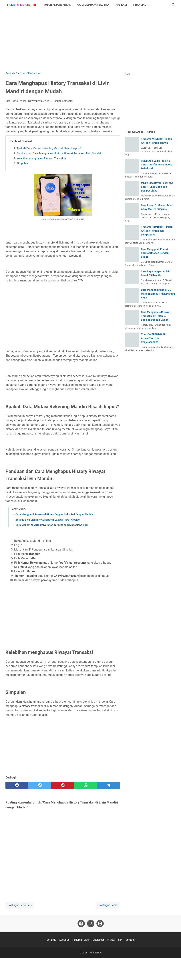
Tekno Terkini (95, 952)
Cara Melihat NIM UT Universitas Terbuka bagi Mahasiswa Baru (51, 525)
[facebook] (16, 785)
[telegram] (108, 785)
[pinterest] (62, 785)
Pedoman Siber (80, 939)
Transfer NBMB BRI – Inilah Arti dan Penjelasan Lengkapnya (157, 230)
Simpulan (22, 163)
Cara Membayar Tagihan (93, 4)
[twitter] (39, 785)
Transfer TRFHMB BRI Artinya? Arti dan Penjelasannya (153, 338)
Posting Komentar (63, 100)
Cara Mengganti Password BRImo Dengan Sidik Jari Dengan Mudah (54, 514)
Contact (130, 939)
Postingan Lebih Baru (20, 905)
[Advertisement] (90, 40)
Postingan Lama (108, 905)
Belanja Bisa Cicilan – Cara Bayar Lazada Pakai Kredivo (47, 519)
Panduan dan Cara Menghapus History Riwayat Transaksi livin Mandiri (59, 153)
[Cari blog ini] (173, 5)
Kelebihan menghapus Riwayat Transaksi (41, 158)
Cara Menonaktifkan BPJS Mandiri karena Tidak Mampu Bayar (158, 293)
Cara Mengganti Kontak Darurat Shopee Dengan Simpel (155, 253)
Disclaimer (98, 939)
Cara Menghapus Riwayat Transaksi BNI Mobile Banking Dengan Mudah (155, 316)
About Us (64, 939)
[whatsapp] (85, 785)
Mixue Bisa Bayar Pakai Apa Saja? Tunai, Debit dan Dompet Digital (157, 186)
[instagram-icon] (90, 923)
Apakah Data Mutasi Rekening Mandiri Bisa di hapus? (49, 148)
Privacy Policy (115, 939)
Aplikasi (121, 4)
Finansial (139, 4)
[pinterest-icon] (100, 923)
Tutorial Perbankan (57, 4)
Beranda (51, 939)
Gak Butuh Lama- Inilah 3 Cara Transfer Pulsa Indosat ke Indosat (157, 164)
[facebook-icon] (81, 923)
